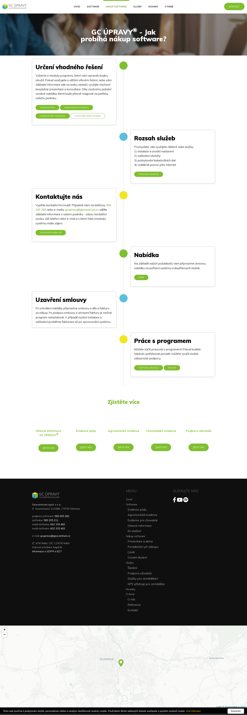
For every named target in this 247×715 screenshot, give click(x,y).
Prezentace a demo (140, 542)
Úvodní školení (137, 559)
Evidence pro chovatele (53, 116)
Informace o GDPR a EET (47, 552)
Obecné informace (139, 527)
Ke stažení (134, 532)
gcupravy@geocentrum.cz (82, 210)
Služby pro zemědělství (143, 580)
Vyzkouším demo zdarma (88, 116)
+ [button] (4, 631)
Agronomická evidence (77, 107)
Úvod (77, 6)
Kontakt (234, 6)
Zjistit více (48, 449)
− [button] (4, 636)
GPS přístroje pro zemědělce (146, 585)
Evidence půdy (47, 107)
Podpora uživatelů (149, 174)
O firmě (169, 6)
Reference (134, 606)
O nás (131, 600)
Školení (173, 368)
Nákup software (116, 6)
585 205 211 (51, 521)
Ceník (141, 278)
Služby (137, 6)
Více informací (193, 711)
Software (93, 6)
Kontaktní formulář (51, 233)
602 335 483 (57, 529)
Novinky (153, 6)
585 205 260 (62, 517)
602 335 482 (57, 525)
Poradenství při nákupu (143, 548)
